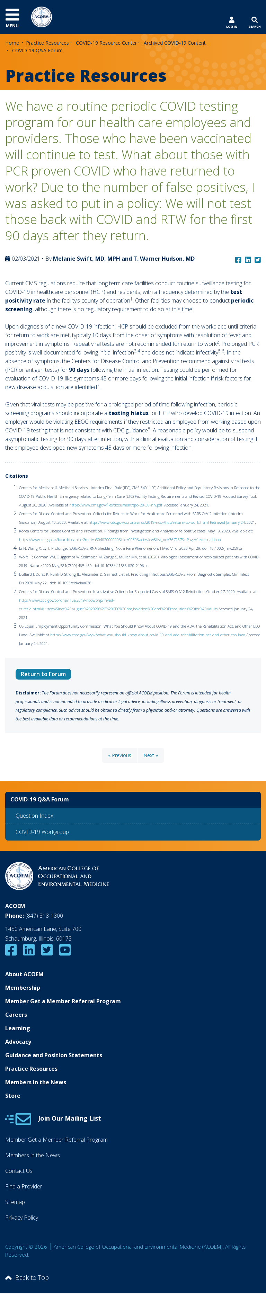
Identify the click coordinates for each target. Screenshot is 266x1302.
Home (12, 42)
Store (12, 1095)
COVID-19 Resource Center (106, 42)
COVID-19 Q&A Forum (37, 50)
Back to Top (27, 1277)
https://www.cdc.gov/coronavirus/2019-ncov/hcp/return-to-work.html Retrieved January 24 (167, 522)
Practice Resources (47, 42)
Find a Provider (23, 1186)
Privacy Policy (21, 1217)
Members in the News (35, 1082)
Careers (16, 1014)
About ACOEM (24, 974)
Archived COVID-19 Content (175, 42)
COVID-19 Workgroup (42, 832)
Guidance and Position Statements (53, 1055)
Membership (22, 987)
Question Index (34, 815)
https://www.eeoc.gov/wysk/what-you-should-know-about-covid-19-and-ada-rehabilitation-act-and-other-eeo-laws (147, 634)
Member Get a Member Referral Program (63, 1001)
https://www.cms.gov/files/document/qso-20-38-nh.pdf (116, 505)
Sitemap (15, 1202)
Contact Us (19, 1171)
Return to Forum (43, 674)
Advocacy (18, 1041)
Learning (17, 1028)
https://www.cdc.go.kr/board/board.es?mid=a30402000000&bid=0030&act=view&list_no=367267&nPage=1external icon (120, 539)
